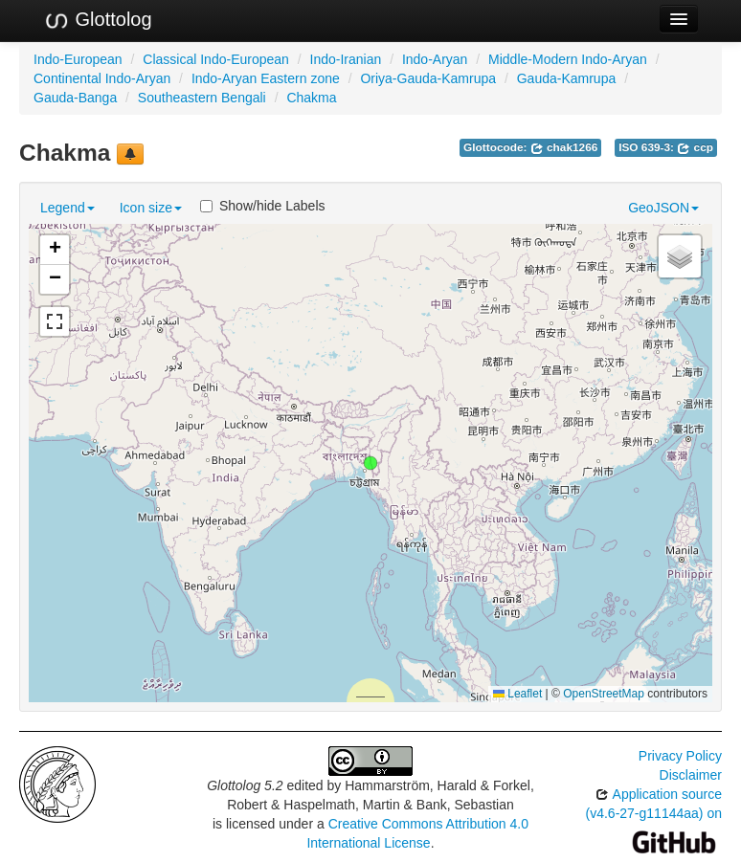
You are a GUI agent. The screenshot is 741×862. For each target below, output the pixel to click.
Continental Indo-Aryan (102, 78)
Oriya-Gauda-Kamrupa (428, 78)
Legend (67, 207)
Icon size (151, 207)
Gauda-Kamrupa (567, 78)
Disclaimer (691, 775)
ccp (695, 147)
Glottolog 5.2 (244, 785)
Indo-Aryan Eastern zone (265, 78)
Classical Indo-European (216, 59)
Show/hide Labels (263, 205)
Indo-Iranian (346, 59)
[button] (370, 463)
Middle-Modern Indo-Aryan (567, 59)
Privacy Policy (680, 755)
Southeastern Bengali (202, 97)
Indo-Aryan (434, 59)
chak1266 (564, 147)
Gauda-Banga (75, 97)
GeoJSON (663, 207)
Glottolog (97, 20)
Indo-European (78, 59)
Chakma (311, 97)
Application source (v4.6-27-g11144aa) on (654, 817)
